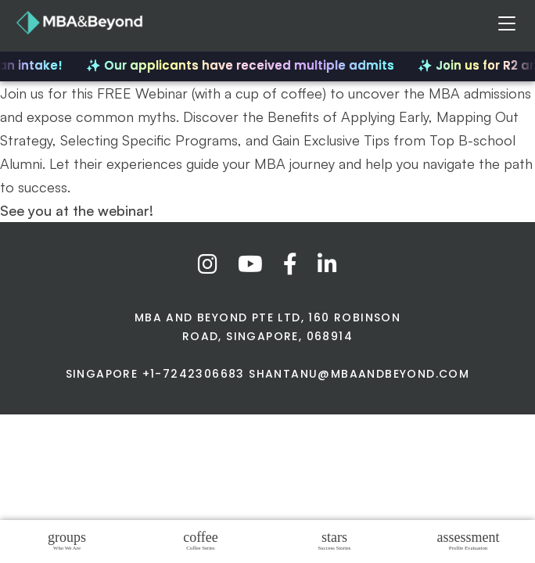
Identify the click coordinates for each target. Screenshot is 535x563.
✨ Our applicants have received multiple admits (242, 65)
